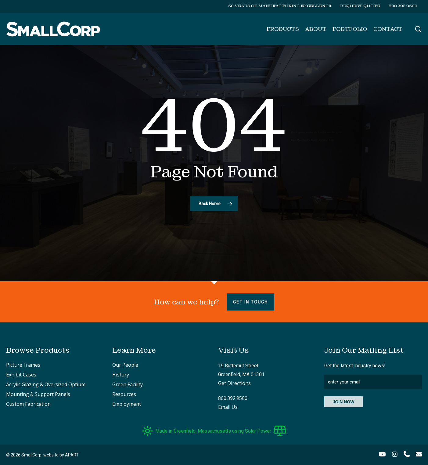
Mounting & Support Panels (38, 394)
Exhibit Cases (21, 374)
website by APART (61, 454)
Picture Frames (23, 364)
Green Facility (127, 384)
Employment (126, 404)
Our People (125, 364)
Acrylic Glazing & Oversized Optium (45, 384)
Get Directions (234, 383)
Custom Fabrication (28, 404)
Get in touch (250, 302)
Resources (124, 394)
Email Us (228, 407)
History (120, 374)
